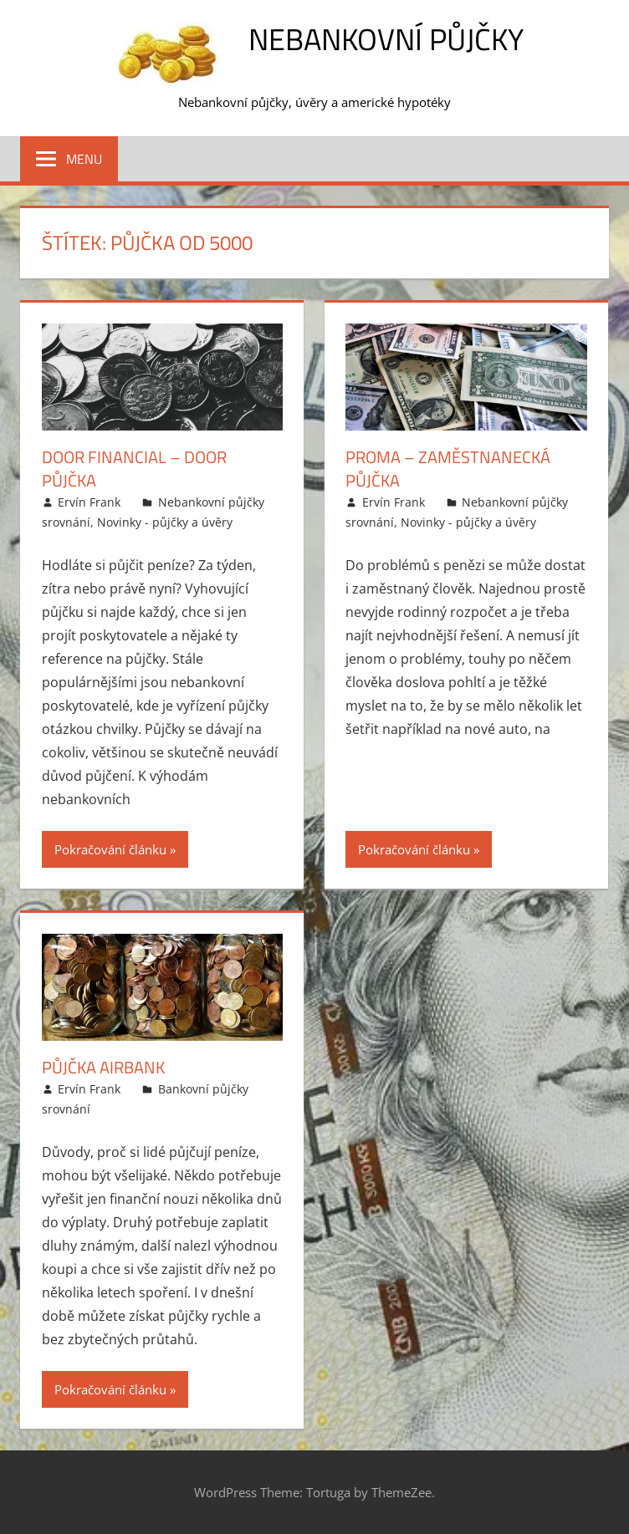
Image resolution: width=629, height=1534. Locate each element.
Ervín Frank (89, 502)
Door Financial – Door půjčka (134, 468)
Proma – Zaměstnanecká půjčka (447, 468)
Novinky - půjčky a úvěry (165, 522)
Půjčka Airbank (103, 1067)
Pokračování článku (110, 849)
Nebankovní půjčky (386, 39)
